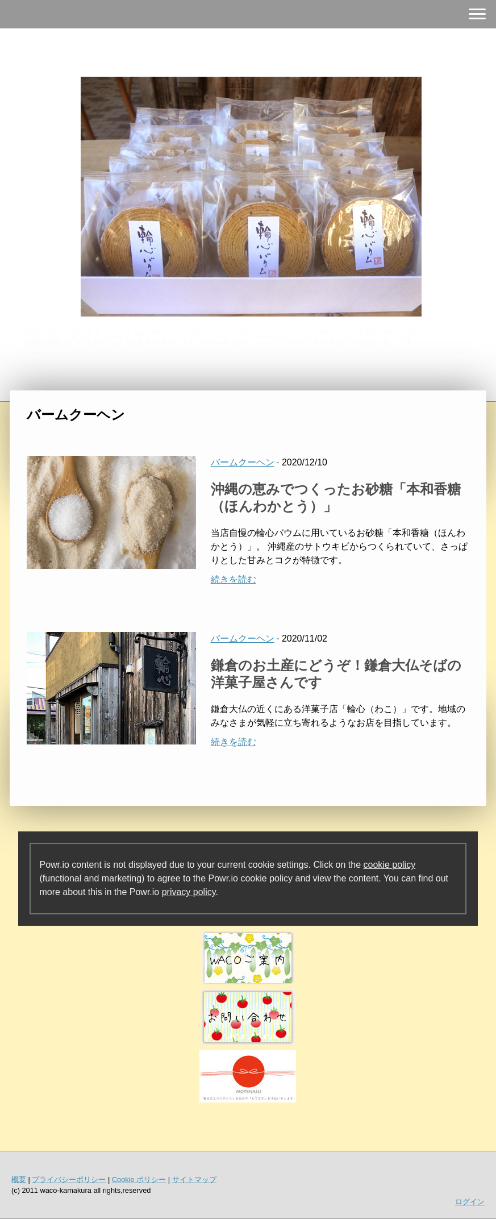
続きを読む (233, 579)
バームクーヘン (242, 462)
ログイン (470, 1201)
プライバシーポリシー (69, 1179)
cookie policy (390, 864)
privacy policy (189, 892)
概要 (18, 1179)
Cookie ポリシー (139, 1179)
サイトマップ (194, 1179)
